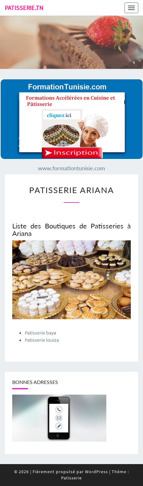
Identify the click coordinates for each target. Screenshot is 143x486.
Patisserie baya (40, 333)
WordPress (96, 471)
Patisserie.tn (24, 8)
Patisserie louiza (42, 340)
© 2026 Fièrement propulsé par (49, 471)
